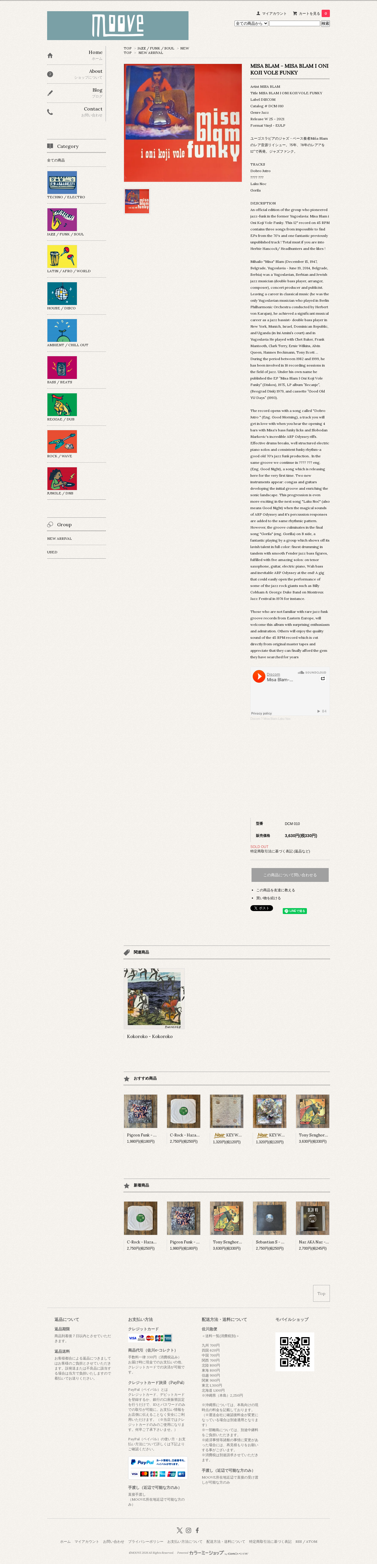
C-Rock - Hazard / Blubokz (194, 1135)
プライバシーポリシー (145, 1541)
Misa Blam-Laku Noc (276, 718)
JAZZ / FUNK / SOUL (156, 48)
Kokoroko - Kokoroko (150, 1036)
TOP (128, 48)
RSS (298, 1541)
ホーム (65, 1541)
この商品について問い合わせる (290, 875)
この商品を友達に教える (275, 890)
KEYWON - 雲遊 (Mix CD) (243, 1135)
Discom (255, 718)
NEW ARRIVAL (150, 52)
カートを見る (314, 13)
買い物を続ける (268, 898)
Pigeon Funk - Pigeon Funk (151, 1135)
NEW (184, 48)
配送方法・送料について (225, 1541)
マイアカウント (274, 13)
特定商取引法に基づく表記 (270, 1541)
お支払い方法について (185, 1541)
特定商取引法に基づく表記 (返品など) (280, 851)
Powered (213, 1553)
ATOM (311, 1541)
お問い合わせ (113, 1541)
